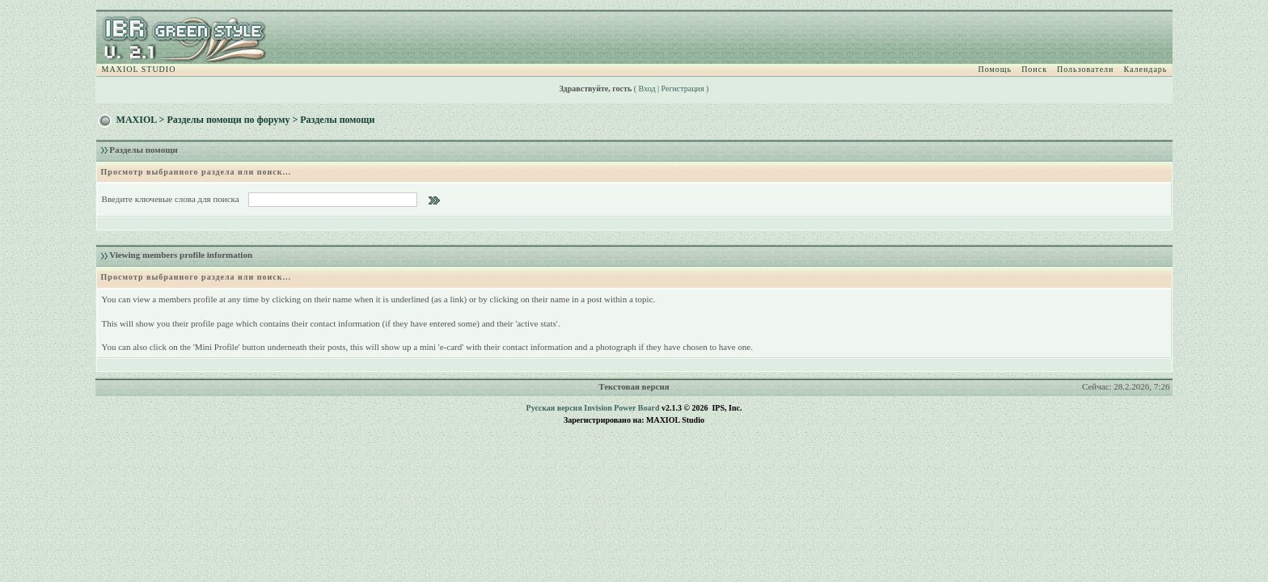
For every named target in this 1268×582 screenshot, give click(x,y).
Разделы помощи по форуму (228, 119)
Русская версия (554, 407)
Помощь (995, 69)
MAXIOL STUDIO (139, 69)
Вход (647, 88)
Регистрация (682, 88)
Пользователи (1085, 69)
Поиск (1034, 69)
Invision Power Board (621, 407)
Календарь (1145, 69)
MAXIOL (136, 119)
